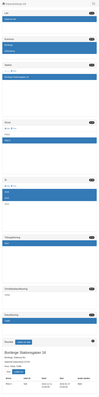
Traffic (7, 321)
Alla (7, 129)
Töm (13, 71)
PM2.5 (7, 140)
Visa (8, 372)
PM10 (7, 134)
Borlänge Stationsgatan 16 (17, 77)
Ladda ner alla (23, 342)
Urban (7, 295)
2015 (7, 198)
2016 (7, 192)
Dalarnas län (10, 19)
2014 (7, 204)
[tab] (49, 342)
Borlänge (9, 45)
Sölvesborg (10, 51)
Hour (7, 243)
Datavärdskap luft (14, 3)
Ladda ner (18, 372)
